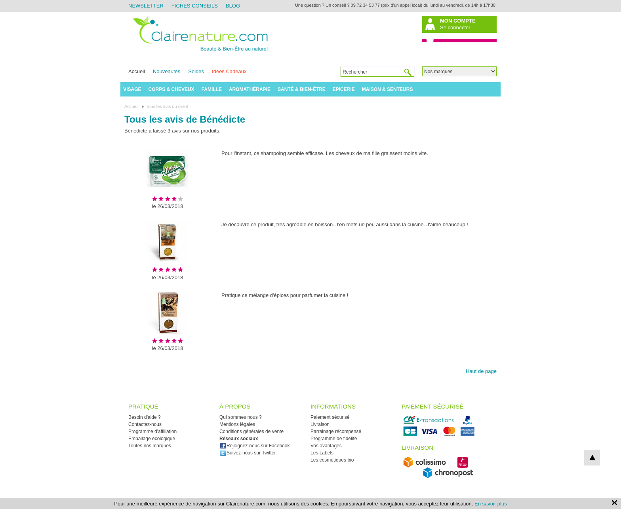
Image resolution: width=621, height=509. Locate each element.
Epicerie (344, 89)
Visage (132, 89)
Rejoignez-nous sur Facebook (255, 445)
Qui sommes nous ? (240, 417)
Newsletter (146, 6)
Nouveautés (166, 71)
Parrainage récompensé (335, 431)
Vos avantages (326, 445)
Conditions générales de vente (251, 431)
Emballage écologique (151, 438)
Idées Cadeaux (229, 71)
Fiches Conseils (194, 6)
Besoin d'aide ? (144, 417)
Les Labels (321, 453)
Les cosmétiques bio (332, 460)
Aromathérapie (249, 89)
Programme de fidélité (333, 438)
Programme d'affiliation (152, 431)
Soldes (196, 71)
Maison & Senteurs (387, 89)
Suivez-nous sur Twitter (248, 453)
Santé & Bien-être (302, 89)
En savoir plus (490, 504)
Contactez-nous (145, 424)
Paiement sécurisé (330, 417)
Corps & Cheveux (171, 89)
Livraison (320, 424)
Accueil (136, 71)
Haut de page (481, 371)
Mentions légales (237, 424)
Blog (233, 6)
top (592, 457)
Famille (212, 89)
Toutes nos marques (149, 445)
